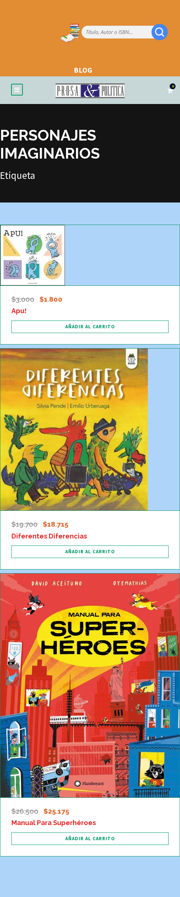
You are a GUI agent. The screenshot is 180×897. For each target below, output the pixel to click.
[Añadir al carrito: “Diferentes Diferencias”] (90, 552)
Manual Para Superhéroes (53, 823)
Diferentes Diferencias (49, 536)
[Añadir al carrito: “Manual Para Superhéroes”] (90, 838)
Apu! (19, 311)
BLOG (83, 70)
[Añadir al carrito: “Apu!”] (90, 327)
